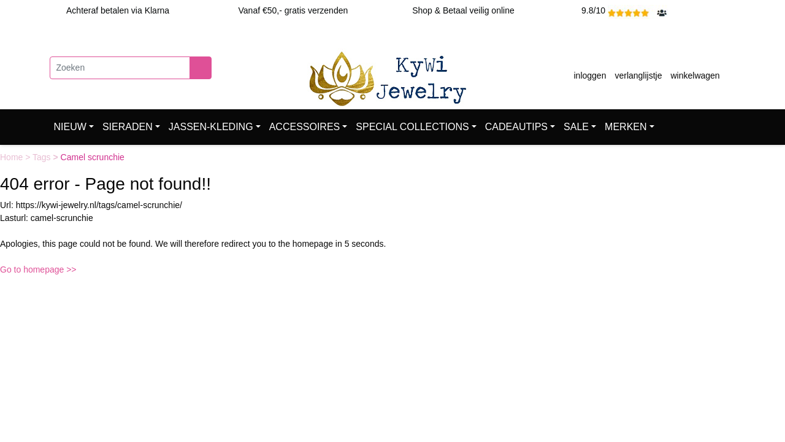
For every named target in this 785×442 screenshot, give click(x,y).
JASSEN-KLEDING (211, 127)
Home (12, 157)
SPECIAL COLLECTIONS (412, 127)
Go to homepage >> (38, 269)
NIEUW (70, 127)
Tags (43, 157)
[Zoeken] (120, 67)
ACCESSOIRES (304, 127)
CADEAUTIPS (516, 127)
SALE (576, 127)
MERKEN (625, 127)
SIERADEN (127, 127)
